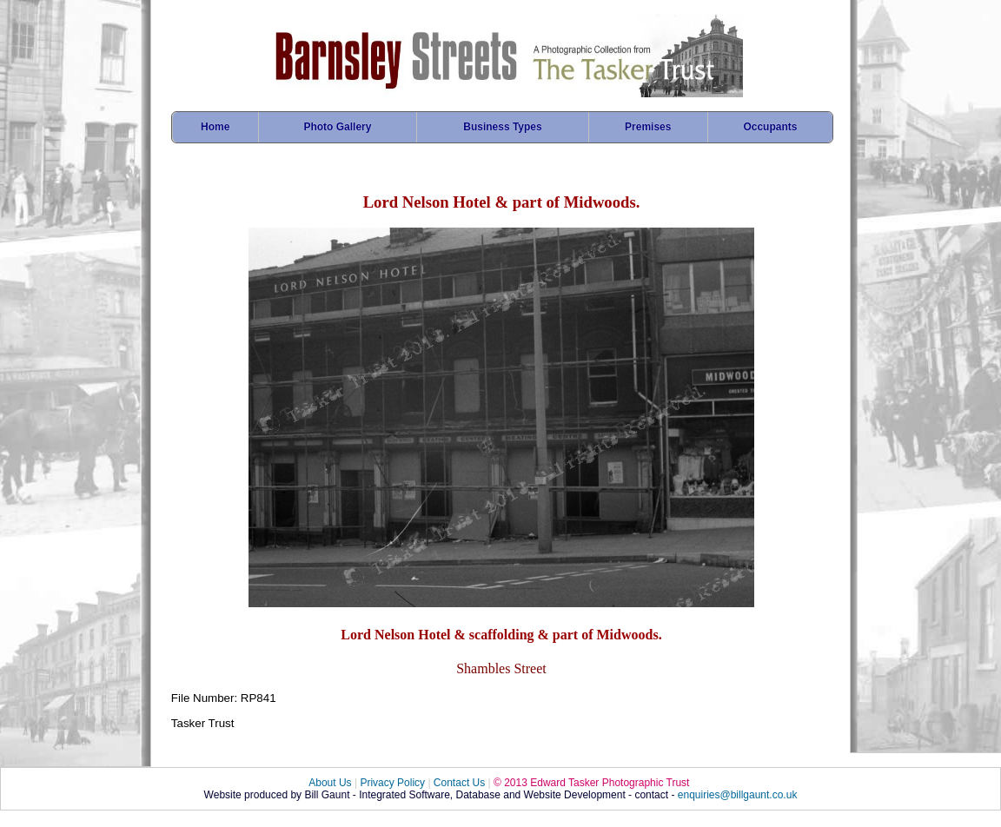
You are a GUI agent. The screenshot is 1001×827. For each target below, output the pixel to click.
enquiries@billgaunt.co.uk (738, 795)
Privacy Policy (392, 783)
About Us (329, 783)
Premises (648, 127)
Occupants (770, 127)
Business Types (502, 127)
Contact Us (459, 783)
